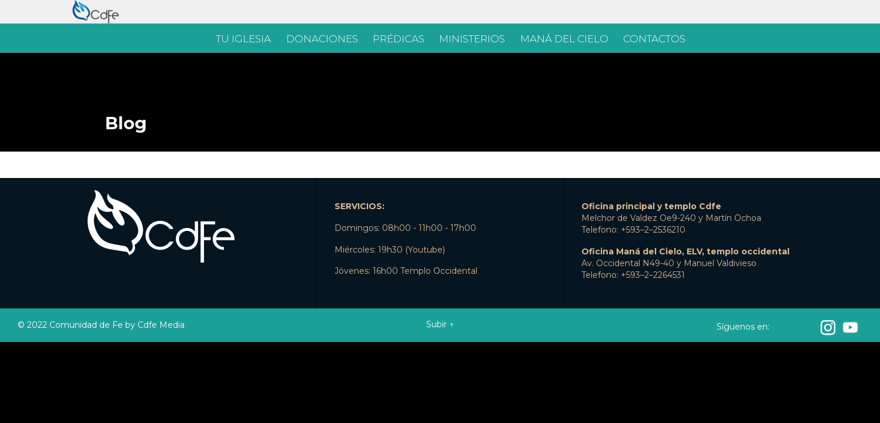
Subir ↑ (440, 324)
